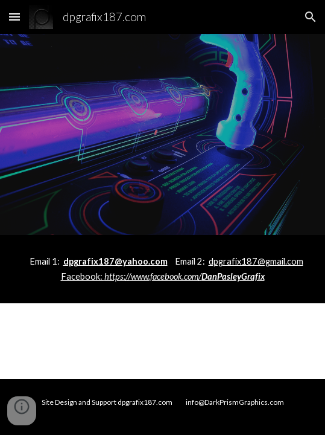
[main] (162, 269)
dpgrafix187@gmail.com (256, 261)
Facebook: (82, 276)
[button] (14, 16)
